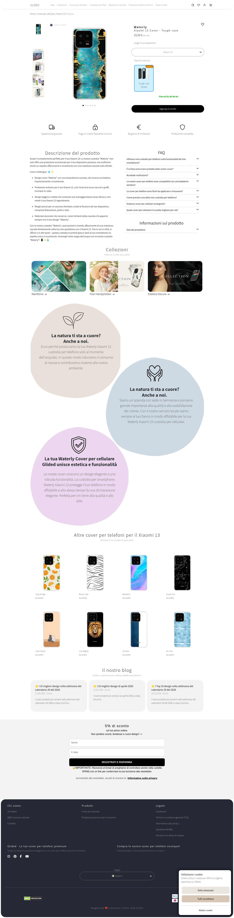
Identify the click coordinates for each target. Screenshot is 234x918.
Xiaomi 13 (61, 13)
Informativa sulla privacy (142, 778)
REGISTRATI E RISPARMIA (117, 762)
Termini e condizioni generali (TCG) (172, 817)
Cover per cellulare (78, 5)
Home (33, 13)
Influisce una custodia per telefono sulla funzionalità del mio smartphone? (156, 161)
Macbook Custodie (117, 5)
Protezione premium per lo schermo (99, 817)
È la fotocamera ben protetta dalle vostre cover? (150, 169)
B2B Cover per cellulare (18, 817)
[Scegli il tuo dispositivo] (167, 52)
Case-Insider (161, 5)
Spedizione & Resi (164, 829)
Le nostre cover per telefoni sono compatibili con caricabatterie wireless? (157, 183)
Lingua (117, 870)
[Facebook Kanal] (22, 856)
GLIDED (34, 5)
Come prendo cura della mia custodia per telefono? (152, 197)
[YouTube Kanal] (28, 856)
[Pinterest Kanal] (16, 856)
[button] (83, 105)
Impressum (161, 811)
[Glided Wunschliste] (193, 5)
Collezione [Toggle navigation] (62, 5)
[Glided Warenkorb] (211, 5)
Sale (52, 5)
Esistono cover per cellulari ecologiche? (146, 203)
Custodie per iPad (97, 5)
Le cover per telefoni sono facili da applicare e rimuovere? (155, 191)
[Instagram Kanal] (10, 856)
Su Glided (12, 811)
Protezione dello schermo (141, 5)
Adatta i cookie (205, 910)
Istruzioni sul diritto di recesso (170, 835)
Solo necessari (206, 890)
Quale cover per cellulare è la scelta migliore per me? (152, 210)
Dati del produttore (136, 229)
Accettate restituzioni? (137, 175)
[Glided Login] (205, 5)
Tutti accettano (205, 899)
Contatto (11, 823)
